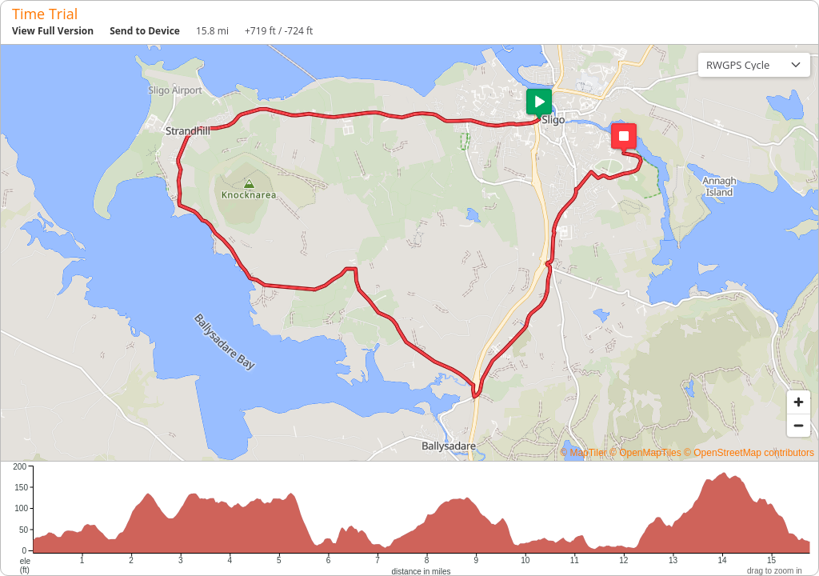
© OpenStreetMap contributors (749, 452)
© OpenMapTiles (645, 452)
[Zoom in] (798, 402)
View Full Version (53, 31)
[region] (409, 253)
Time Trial (45, 13)
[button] (539, 104)
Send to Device (145, 31)
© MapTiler (583, 452)
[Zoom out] (798, 425)
